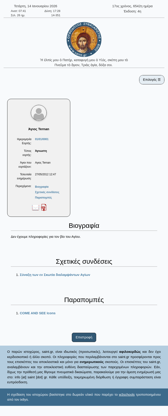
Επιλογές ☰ (152, 79)
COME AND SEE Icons (38, 313)
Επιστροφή (84, 337)
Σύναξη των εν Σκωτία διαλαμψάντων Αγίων (55, 275)
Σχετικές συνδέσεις (47, 192)
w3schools (127, 394)
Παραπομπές (43, 197)
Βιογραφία (41, 186)
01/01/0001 (41, 139)
